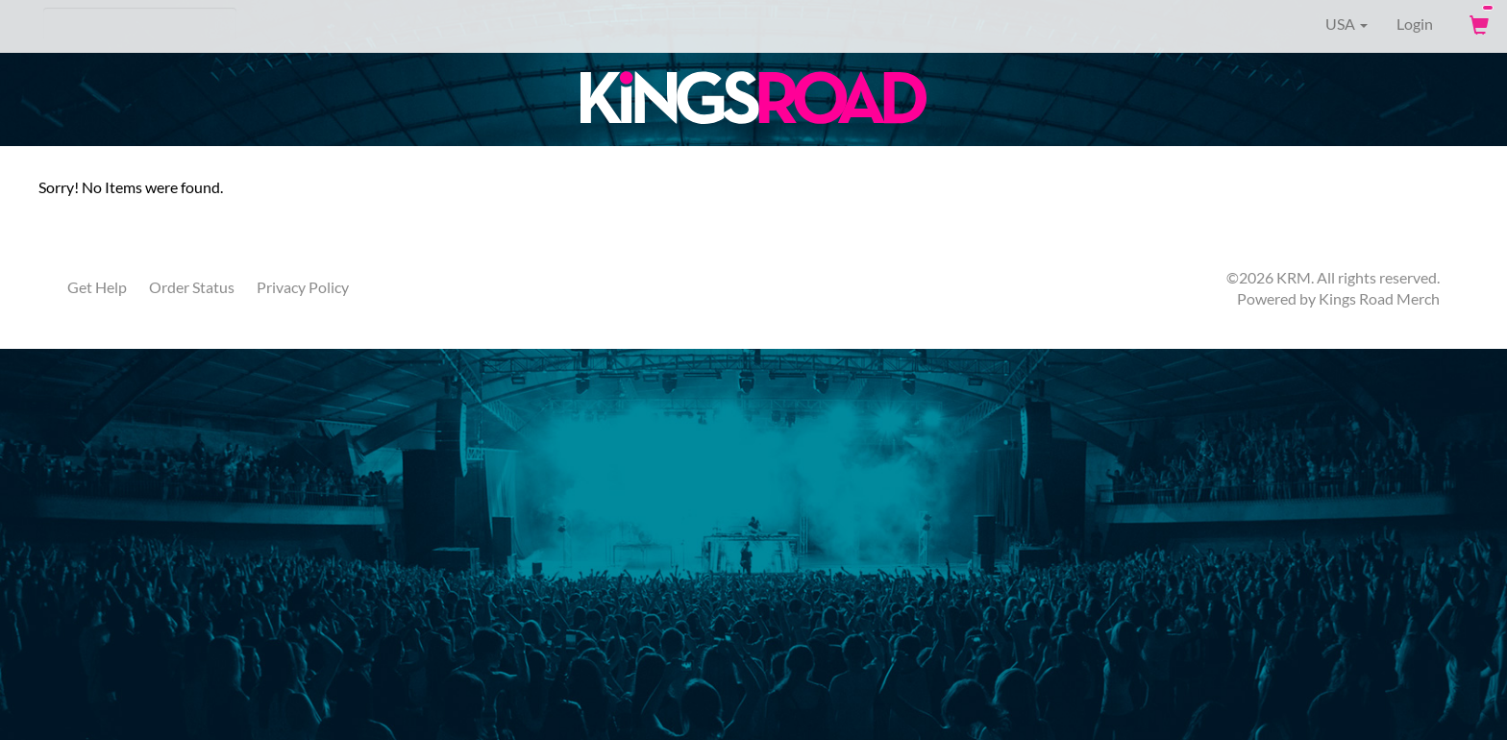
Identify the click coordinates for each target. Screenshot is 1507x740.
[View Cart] (1477, 24)
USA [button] (1333, 24)
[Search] (139, 24)
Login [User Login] (1414, 23)
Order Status (192, 287)
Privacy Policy (303, 287)
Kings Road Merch (1379, 298)
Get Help (97, 287)
